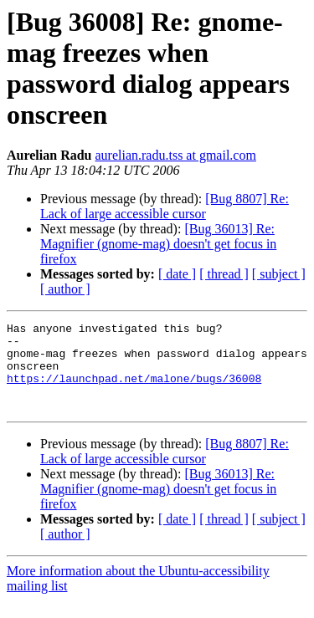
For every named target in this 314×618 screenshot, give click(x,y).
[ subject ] (279, 274)
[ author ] (65, 289)
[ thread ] (224, 274)
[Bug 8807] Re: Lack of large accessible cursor (164, 206)
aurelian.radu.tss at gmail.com (175, 155)
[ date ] (177, 274)
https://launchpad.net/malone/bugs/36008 (134, 390)
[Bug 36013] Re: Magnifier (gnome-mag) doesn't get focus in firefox (158, 244)
